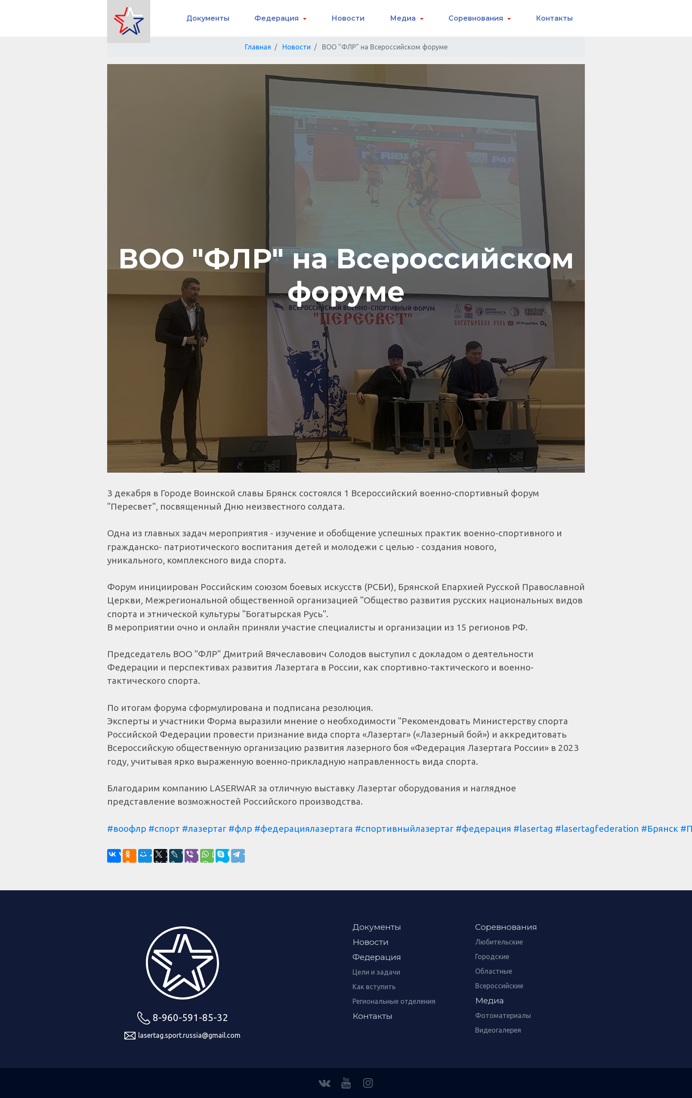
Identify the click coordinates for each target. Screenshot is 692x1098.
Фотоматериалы (503, 1015)
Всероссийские (499, 986)
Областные (493, 971)
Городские (492, 956)
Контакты (554, 18)
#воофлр (126, 828)
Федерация (277, 18)
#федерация (483, 828)
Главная (258, 47)
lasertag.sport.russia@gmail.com (182, 1035)
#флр (240, 828)
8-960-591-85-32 (182, 1018)
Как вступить (373, 986)
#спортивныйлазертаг (404, 828)
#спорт (164, 828)
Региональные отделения (394, 1001)
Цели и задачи (376, 972)
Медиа (403, 18)
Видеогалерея (498, 1030)
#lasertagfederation (597, 828)
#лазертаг (204, 828)
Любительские (499, 942)
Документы (207, 18)
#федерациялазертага (303, 828)
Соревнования (476, 18)
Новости (348, 18)
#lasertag (533, 828)
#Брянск (659, 828)
